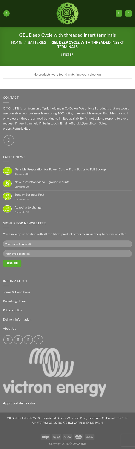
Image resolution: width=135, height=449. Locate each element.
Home (16, 42)
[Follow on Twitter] (28, 339)
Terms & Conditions (16, 292)
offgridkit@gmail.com (83, 123)
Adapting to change (28, 207)
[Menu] (6, 13)
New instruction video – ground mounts (42, 182)
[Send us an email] (9, 140)
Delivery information (17, 319)
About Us (9, 328)
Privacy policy (12, 310)
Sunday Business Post (29, 194)
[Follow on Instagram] (18, 339)
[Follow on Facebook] (8, 339)
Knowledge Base (14, 301)
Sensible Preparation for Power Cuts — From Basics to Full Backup (60, 169)
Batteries (37, 42)
